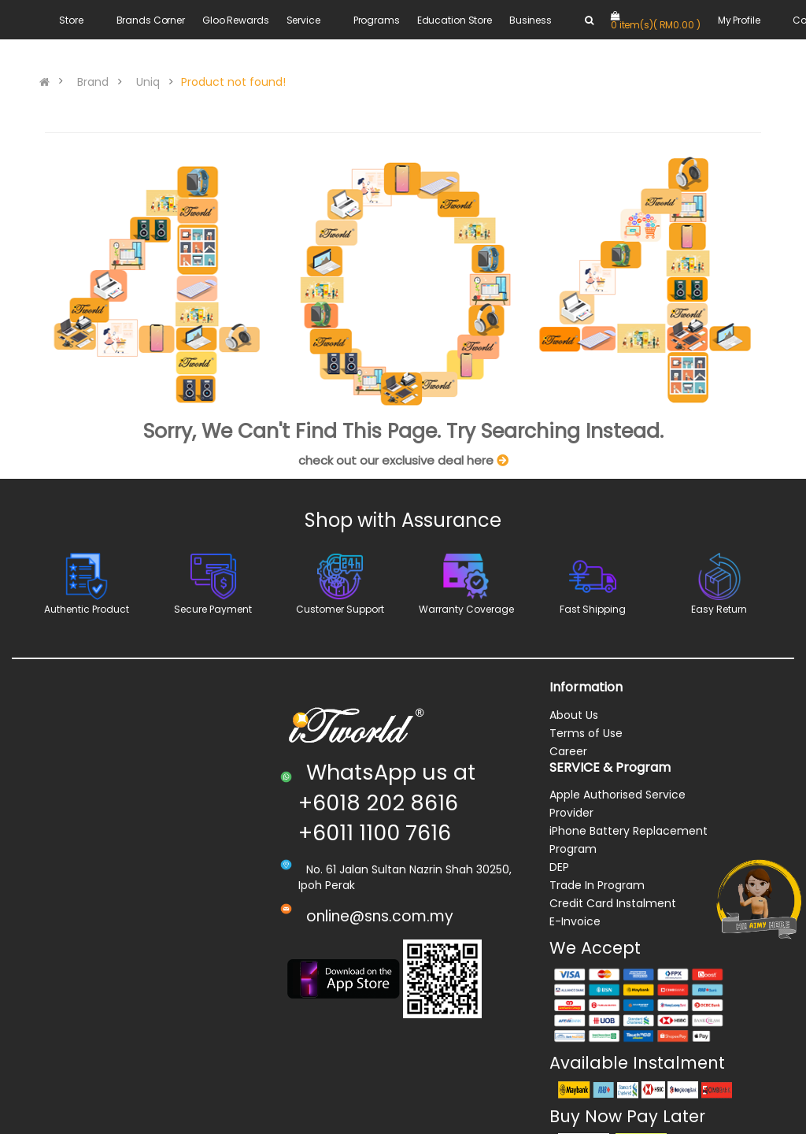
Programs (376, 20)
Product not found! (233, 82)
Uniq (148, 82)
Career (568, 751)
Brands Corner (150, 20)
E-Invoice (575, 921)
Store (71, 20)
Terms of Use (586, 733)
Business (530, 20)
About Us (573, 715)
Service (303, 20)
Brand (93, 82)
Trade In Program (597, 885)
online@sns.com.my (379, 916)
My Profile (739, 20)
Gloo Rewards (235, 20)
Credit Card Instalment (612, 903)
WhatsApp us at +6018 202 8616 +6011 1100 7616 (386, 802)
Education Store (454, 20)
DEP (559, 867)
